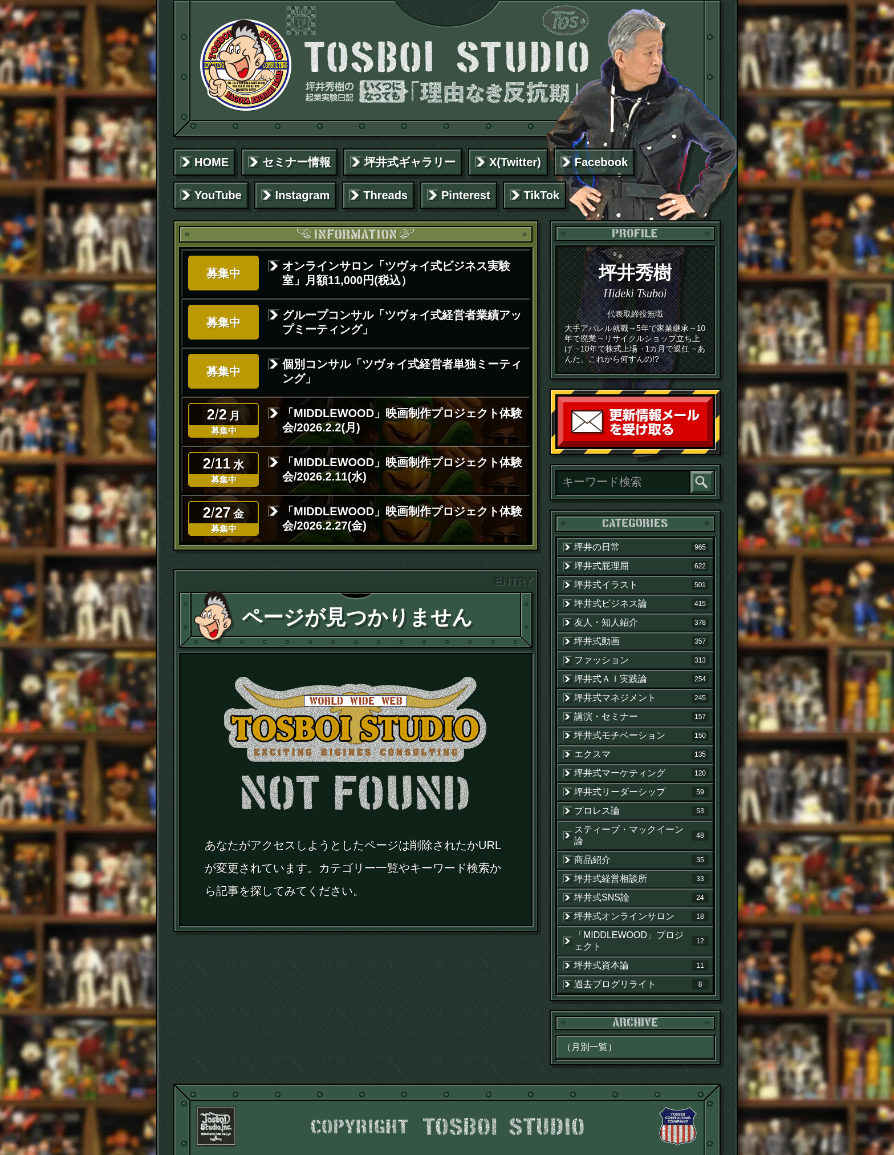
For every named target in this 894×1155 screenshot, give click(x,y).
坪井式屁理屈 (641, 566)
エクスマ (641, 754)
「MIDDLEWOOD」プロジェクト (641, 940)
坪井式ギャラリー (410, 162)
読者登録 (710, 444)
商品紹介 (641, 860)
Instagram (302, 195)
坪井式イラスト (641, 585)
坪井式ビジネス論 (641, 604)
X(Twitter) (515, 162)
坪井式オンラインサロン (641, 916)
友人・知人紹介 (641, 622)
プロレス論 (641, 811)
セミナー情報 (296, 162)
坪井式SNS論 (641, 897)
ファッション (641, 660)
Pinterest (465, 195)
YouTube (218, 195)
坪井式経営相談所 (641, 879)
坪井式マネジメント (641, 698)
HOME (211, 162)
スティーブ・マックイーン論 (641, 835)
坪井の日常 (641, 547)
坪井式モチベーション (641, 735)
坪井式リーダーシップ (641, 792)
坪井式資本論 (641, 965)
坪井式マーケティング (641, 773)
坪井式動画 (641, 641)
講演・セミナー (641, 717)
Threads (385, 195)
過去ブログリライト (641, 984)
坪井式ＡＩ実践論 (641, 679)
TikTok (542, 195)
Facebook (601, 162)
